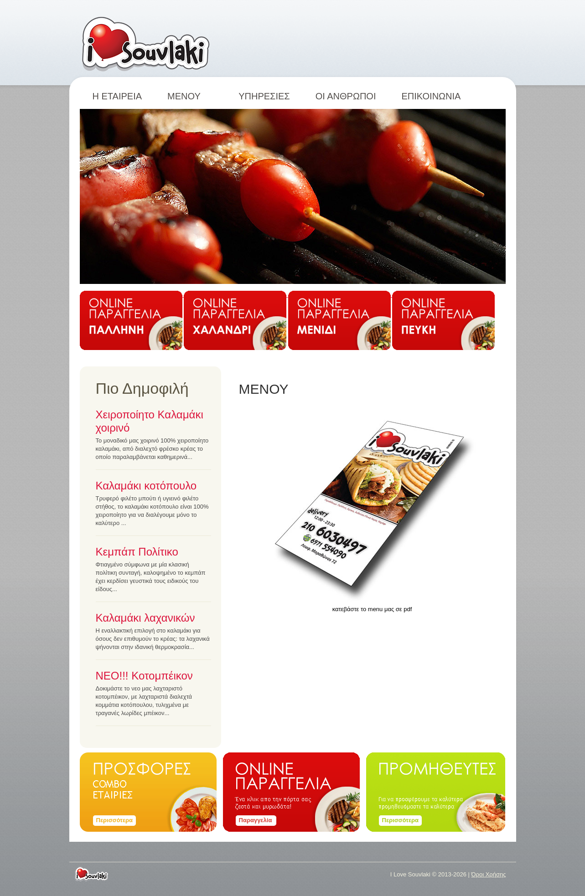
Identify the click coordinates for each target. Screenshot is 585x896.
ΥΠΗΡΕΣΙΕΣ (264, 96)
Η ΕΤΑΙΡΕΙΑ (117, 96)
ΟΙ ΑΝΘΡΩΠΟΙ (346, 96)
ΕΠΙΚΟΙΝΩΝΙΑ (431, 96)
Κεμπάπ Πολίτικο (137, 552)
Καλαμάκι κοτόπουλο (146, 485)
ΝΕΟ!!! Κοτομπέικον (144, 675)
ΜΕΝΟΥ (190, 96)
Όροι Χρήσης (488, 874)
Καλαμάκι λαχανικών (145, 618)
